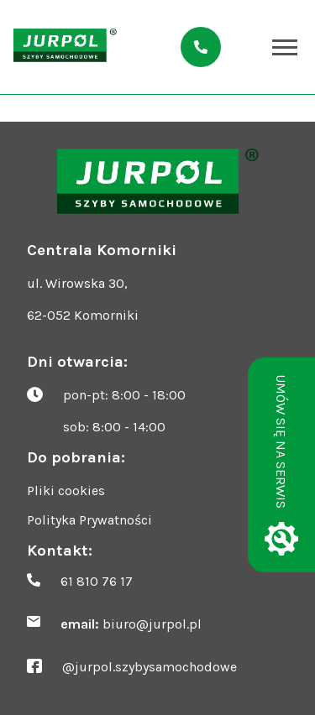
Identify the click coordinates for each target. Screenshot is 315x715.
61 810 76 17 (96, 581)
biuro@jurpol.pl (152, 624)
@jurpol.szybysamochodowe (149, 667)
